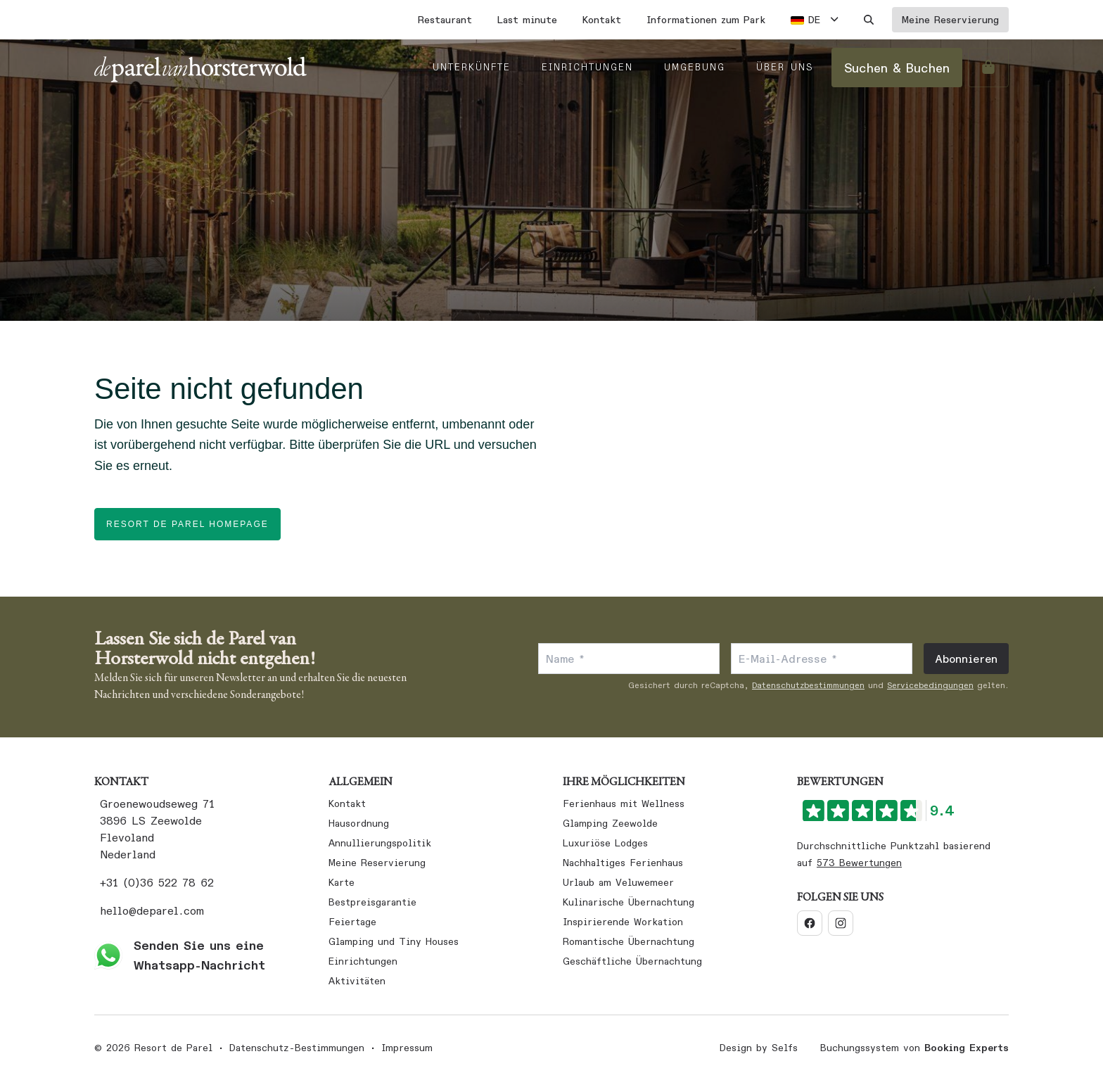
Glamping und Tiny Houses (394, 941)
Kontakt (347, 803)
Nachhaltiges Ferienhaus (623, 862)
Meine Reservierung (377, 862)
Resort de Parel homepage (187, 524)
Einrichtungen (363, 961)
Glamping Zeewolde (610, 823)
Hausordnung (359, 823)
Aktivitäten (357, 980)
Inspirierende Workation (623, 921)
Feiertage (352, 921)
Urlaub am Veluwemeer (618, 882)
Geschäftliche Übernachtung (632, 961)
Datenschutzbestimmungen (808, 685)
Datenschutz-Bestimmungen (296, 1047)
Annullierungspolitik (380, 843)
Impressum (407, 1047)
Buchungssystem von (914, 1047)
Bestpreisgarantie (372, 902)
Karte (342, 882)
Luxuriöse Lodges (605, 843)
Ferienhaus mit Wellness (623, 803)
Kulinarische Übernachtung (628, 902)
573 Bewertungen (859, 862)
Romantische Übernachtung (628, 941)
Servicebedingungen (930, 685)
